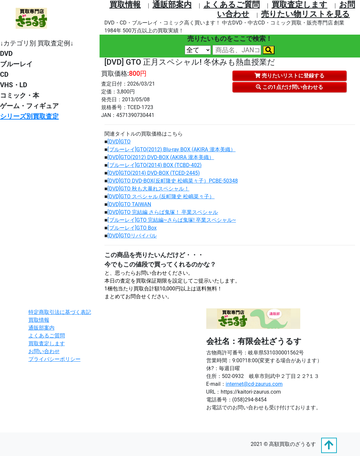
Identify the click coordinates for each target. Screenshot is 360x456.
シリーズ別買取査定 (29, 116)
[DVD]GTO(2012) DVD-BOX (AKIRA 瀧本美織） (160, 157)
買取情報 (125, 4)
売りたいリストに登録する (289, 76)
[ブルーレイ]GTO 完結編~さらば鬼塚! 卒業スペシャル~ (171, 220)
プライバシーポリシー (54, 359)
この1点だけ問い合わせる (289, 87)
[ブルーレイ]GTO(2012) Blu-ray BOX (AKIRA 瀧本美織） (171, 149)
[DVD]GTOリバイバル (132, 236)
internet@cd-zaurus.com (254, 384)
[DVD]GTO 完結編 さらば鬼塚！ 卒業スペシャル (162, 212)
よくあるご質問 (231, 4)
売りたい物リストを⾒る (305, 14)
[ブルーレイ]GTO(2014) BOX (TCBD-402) (154, 165)
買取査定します (299, 4)
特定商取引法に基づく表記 (59, 312)
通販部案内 (172, 4)
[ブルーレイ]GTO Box (132, 228)
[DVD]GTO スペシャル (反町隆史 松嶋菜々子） (160, 196)
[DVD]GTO (119, 141)
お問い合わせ (44, 351)
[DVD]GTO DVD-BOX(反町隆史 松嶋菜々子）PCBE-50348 (172, 181)
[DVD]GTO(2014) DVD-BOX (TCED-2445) (153, 173)
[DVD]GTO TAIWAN (129, 204)
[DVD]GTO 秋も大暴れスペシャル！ (148, 189)
